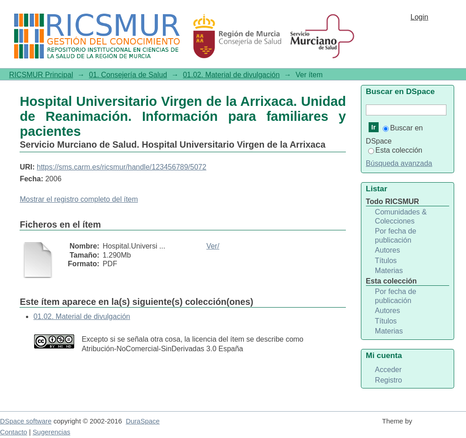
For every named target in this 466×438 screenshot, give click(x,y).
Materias (389, 270)
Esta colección (395, 150)
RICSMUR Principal (41, 75)
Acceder (388, 369)
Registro (388, 380)
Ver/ (212, 246)
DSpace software (25, 421)
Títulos (386, 260)
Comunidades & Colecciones (401, 216)
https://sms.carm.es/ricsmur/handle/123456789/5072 (122, 167)
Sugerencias (52, 432)
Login (419, 17)
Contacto (13, 432)
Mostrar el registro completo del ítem (79, 199)
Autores (387, 250)
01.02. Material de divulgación (231, 75)
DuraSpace (142, 421)
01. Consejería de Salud (128, 75)
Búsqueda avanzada (399, 163)
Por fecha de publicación (395, 235)
